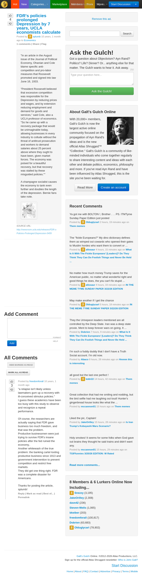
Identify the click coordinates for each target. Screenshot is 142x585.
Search (127, 33)
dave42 (74, 502)
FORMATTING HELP (59, 339)
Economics (30, 40)
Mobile (134, 571)
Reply (21, 493)
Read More (85, 187)
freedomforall (78, 517)
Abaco (84, 359)
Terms (125, 571)
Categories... (39, 4)
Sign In (100, 4)
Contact (94, 571)
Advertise (105, 571)
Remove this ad (101, 18)
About (78, 571)
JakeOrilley (87, 422)
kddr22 (90, 379)
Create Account (83, 4)
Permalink (24, 497)
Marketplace (59, 4)
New (24, 4)
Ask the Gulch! (101, 91)
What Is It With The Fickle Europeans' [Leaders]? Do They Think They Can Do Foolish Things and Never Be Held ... (100, 335)
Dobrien (85, 331)
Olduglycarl (92, 222)
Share (36, 44)
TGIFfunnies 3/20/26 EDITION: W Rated (92, 453)
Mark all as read (18, 372)
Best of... (48, 493)
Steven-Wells (78, 507)
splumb (37, 36)
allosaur (90, 249)
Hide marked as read (21, 365)
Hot (15, 4)
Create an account (113, 187)
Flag (43, 44)
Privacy (116, 571)
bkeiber (74, 512)
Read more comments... (85, 465)
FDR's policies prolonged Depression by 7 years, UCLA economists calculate (38, 23)
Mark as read (33, 493)
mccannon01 (88, 406)
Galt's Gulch (83, 556)
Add (12, 343)
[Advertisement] (32, 269)
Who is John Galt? (128, 559)
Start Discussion (120, 4)
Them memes (77, 226)
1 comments (24, 44)
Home (70, 571)
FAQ (85, 571)
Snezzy (79, 492)
